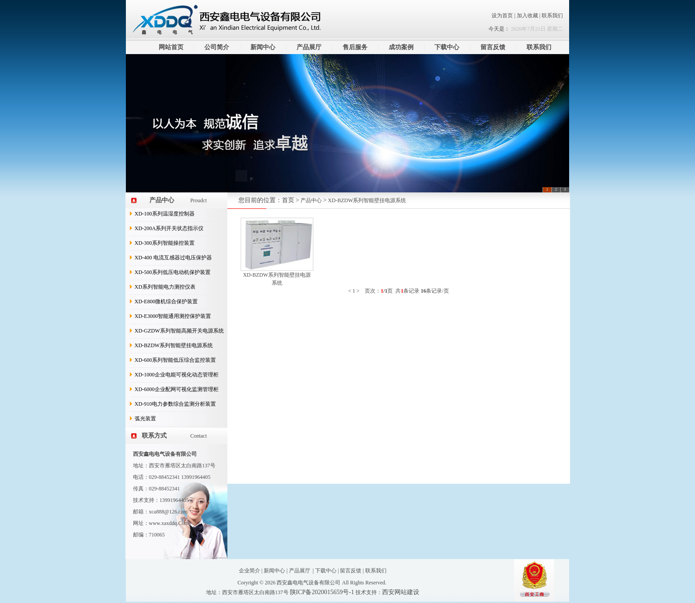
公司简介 (216, 47)
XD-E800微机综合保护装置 (166, 301)
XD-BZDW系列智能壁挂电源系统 (174, 345)
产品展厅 (309, 47)
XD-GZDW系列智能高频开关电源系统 (179, 331)
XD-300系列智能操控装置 (165, 243)
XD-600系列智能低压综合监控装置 (175, 360)
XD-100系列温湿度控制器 (165, 214)
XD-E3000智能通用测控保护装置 (173, 316)
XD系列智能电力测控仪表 (165, 287)
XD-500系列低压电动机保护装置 (173, 272)
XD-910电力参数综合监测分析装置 (175, 404)
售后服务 (355, 47)
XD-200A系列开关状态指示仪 (169, 228)
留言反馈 (492, 47)
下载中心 (446, 47)
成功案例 (401, 47)
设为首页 (502, 15)
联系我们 (552, 15)
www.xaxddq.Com (169, 523)
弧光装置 (145, 418)
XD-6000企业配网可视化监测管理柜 (177, 389)
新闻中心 (262, 47)
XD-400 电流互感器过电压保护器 (173, 258)
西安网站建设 (400, 592)
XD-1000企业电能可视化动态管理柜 (177, 375)
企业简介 (249, 571)
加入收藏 (528, 15)
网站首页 (171, 47)
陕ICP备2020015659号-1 (322, 592)
